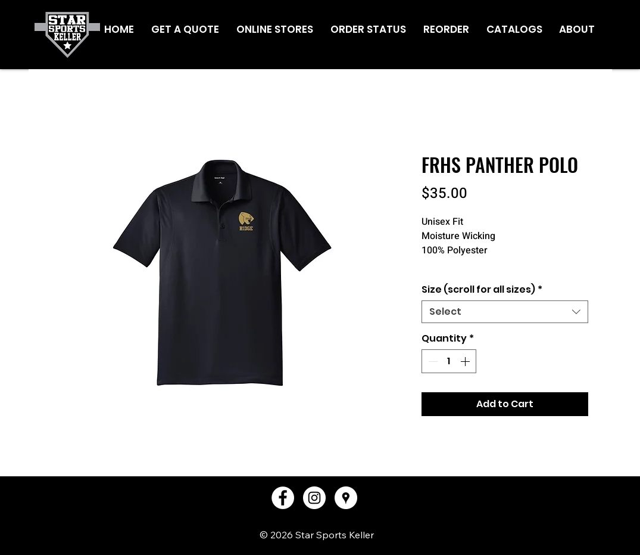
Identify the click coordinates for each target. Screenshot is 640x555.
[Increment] (466, 361)
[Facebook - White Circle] (282, 497)
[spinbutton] (449, 361)
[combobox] (505, 311)
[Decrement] (431, 361)
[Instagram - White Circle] (314, 497)
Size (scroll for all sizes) (482, 290)
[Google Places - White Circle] (346, 497)
